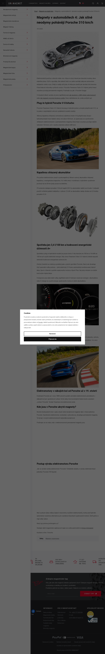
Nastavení (52, 334)
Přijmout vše (53, 339)
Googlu (40, 322)
